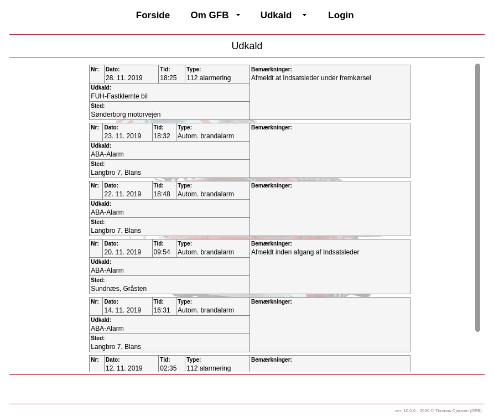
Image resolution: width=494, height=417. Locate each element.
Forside (153, 15)
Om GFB (210, 15)
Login (340, 15)
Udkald (276, 15)
